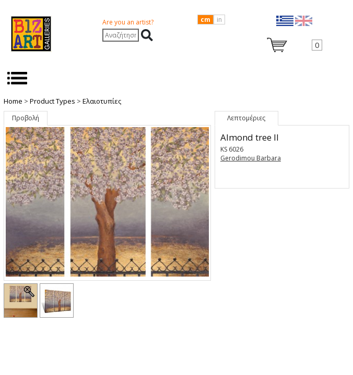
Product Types (52, 101)
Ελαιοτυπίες (102, 101)
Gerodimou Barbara (250, 158)
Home (13, 101)
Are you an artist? (128, 22)
